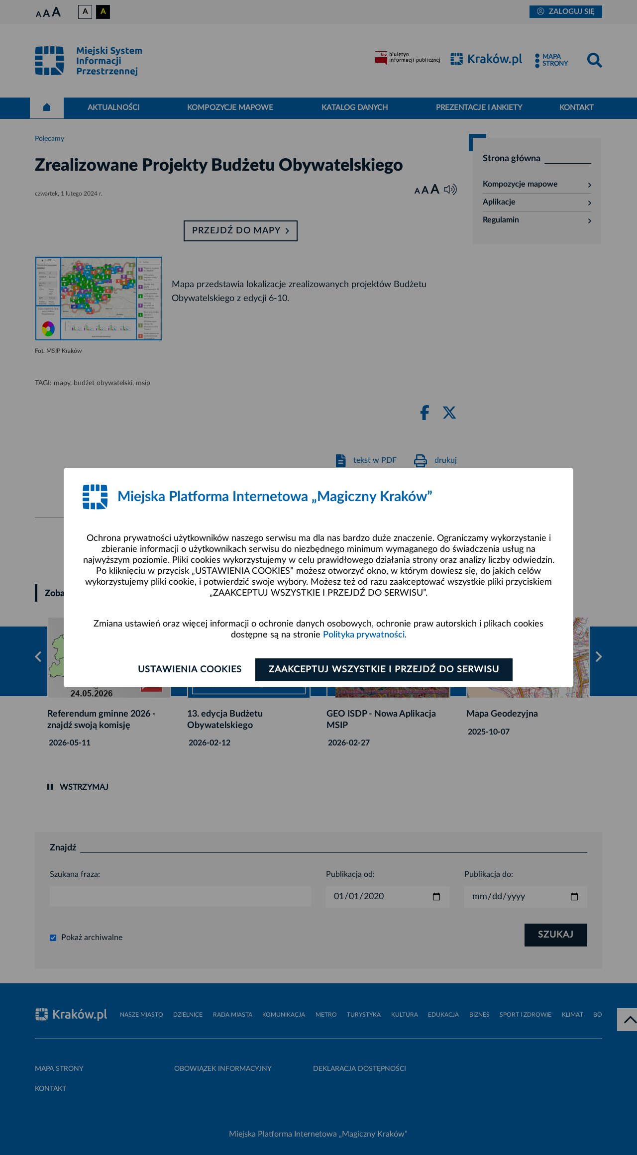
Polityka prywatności (364, 634)
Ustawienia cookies (190, 669)
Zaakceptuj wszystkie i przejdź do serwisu (384, 669)
